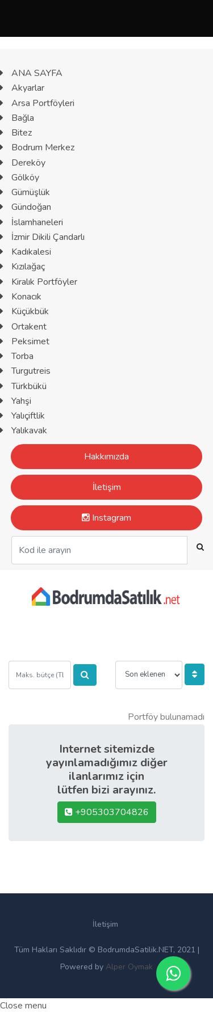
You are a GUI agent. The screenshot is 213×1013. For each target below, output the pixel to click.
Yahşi (15, 401)
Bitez (16, 132)
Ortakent (23, 326)
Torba (17, 356)
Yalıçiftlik (22, 416)
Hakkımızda (106, 456)
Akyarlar (22, 88)
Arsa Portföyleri (37, 103)
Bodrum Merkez (37, 147)
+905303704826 (107, 812)
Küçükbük (24, 311)
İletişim (107, 487)
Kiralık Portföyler (38, 282)
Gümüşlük (25, 192)
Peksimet (24, 341)
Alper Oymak (129, 966)
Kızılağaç (22, 266)
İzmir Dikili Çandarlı (42, 237)
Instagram (106, 518)
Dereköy (22, 163)
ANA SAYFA (31, 73)
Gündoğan (25, 207)
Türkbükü (23, 386)
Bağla (17, 118)
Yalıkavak (23, 430)
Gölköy (19, 177)
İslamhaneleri (31, 222)
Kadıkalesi (25, 252)
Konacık (20, 296)
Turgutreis (25, 371)
